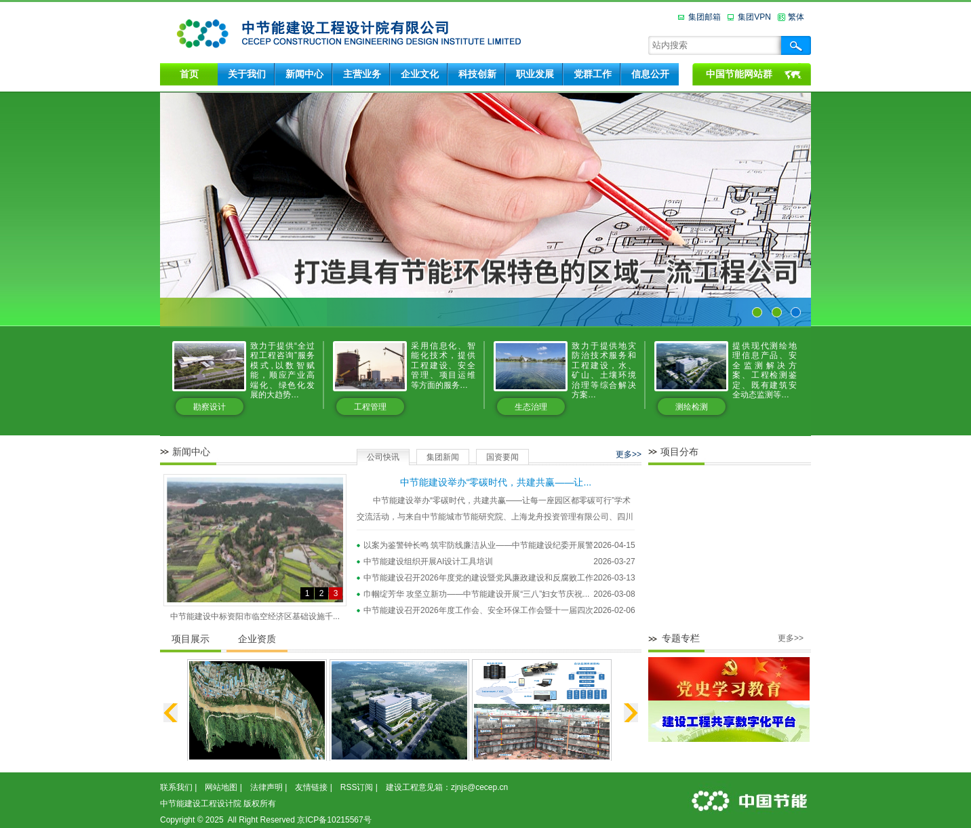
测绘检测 (691, 407)
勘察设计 (209, 407)
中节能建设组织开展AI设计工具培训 (428, 561)
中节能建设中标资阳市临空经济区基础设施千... (255, 616)
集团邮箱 (704, 17)
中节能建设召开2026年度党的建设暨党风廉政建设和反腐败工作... (481, 578)
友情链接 (311, 787)
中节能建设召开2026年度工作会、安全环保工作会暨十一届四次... (481, 610)
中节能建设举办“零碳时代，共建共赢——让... (495, 482)
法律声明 (266, 787)
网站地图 (221, 787)
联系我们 (176, 787)
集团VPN (754, 17)
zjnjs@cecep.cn (479, 787)
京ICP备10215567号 (334, 820)
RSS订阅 (357, 787)
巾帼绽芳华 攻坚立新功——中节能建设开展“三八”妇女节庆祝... (476, 594)
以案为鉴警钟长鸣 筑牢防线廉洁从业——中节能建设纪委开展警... (481, 545)
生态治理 (531, 407)
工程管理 (370, 407)
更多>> (628, 454)
